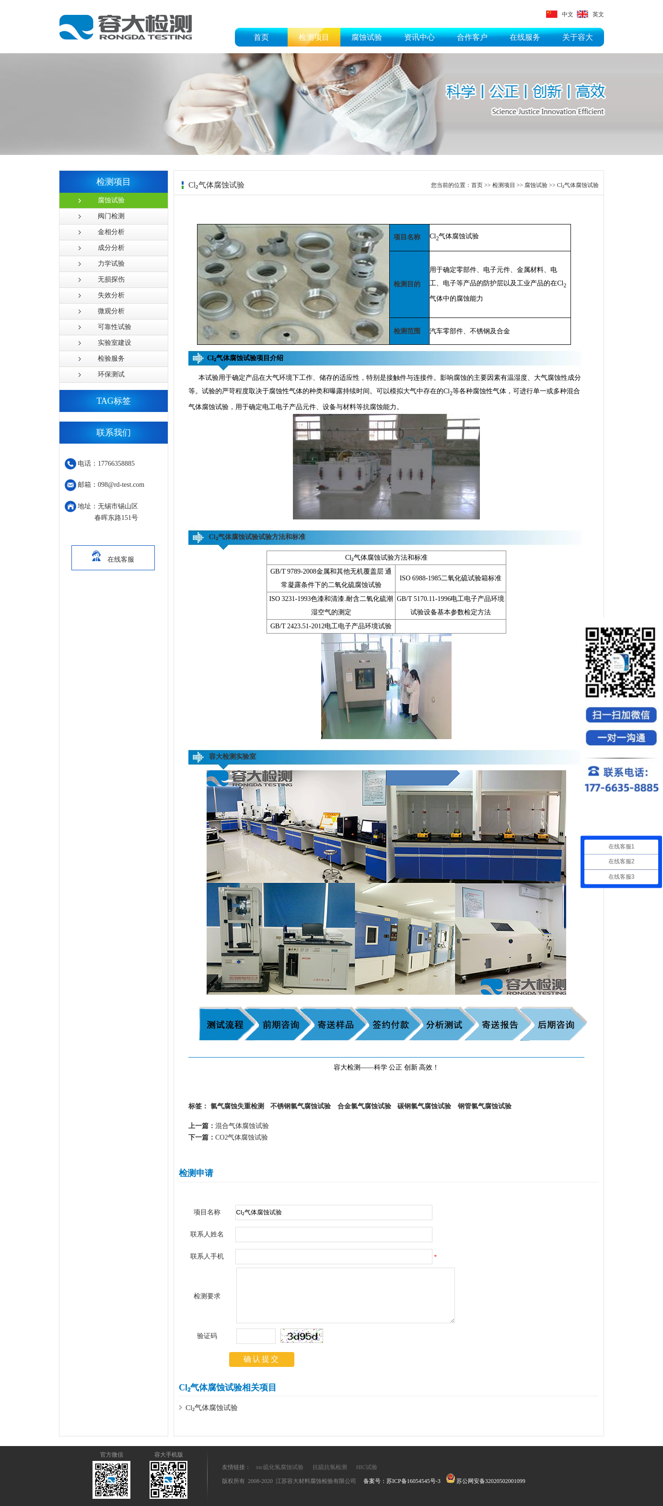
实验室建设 (114, 342)
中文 (559, 14)
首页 (261, 37)
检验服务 (111, 358)
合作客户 (472, 37)
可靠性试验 (114, 326)
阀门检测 (111, 216)
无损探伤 (111, 279)
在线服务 (525, 37)
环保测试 (111, 374)
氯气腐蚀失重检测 (237, 1106)
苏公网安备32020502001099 (485, 1481)
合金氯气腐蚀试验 (364, 1106)
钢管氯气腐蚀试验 (485, 1106)
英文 (590, 14)
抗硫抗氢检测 (330, 1467)
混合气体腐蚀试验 (228, 1126)
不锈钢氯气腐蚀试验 (300, 1106)
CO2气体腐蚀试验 (228, 1137)
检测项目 (314, 37)
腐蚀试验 (366, 37)
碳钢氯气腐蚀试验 (424, 1106)
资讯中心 (419, 37)
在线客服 (113, 554)
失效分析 (111, 295)
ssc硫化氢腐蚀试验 (279, 1467)
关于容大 (577, 37)
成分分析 (111, 247)
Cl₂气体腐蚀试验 (578, 185)
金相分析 (111, 231)
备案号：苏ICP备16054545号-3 (402, 1481)
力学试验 (111, 263)
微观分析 (111, 311)
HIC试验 (367, 1467)
